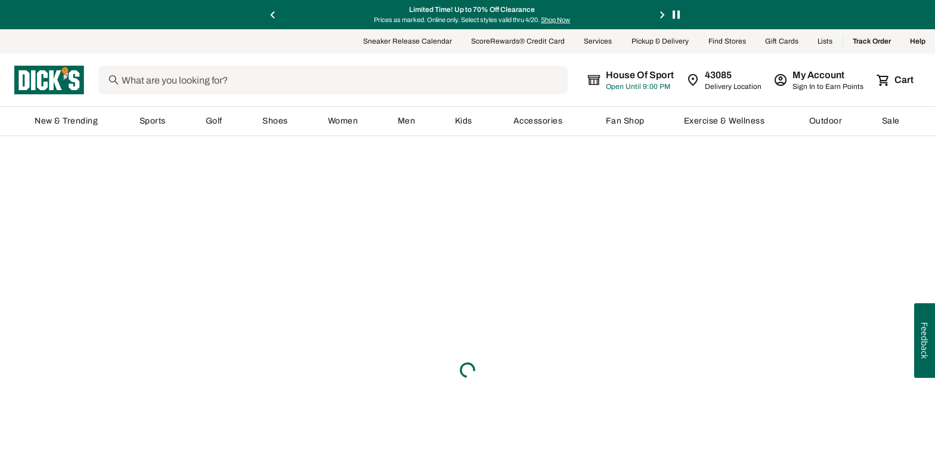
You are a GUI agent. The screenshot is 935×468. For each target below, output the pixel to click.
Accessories (539, 122)
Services (598, 43)
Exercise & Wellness (727, 122)
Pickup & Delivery (660, 43)
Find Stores (727, 43)
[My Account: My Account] (820, 81)
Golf (214, 122)
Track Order (872, 43)
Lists (825, 43)
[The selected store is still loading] (641, 81)
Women (343, 122)
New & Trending (67, 122)
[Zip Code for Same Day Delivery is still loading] (725, 81)
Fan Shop (625, 122)
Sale (891, 122)
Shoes (275, 122)
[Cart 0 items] (896, 81)
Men (407, 122)
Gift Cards (781, 43)
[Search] (354, 81)
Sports (153, 122)
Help (917, 43)
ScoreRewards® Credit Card (518, 43)
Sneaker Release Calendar (407, 43)
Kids (464, 122)
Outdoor (826, 122)
